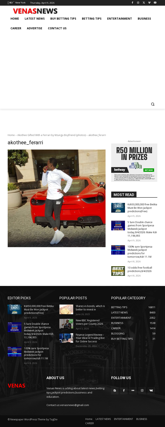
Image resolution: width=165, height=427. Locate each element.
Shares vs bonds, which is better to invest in (90, 307)
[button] (152, 104)
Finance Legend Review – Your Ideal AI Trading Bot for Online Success (90, 338)
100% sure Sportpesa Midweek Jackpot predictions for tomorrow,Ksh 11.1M (140, 251)
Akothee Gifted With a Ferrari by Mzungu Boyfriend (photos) (51, 135)
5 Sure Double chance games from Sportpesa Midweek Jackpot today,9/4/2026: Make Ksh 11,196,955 (142, 228)
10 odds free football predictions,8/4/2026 (140, 269)
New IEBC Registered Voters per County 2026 (89, 322)
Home (11, 135)
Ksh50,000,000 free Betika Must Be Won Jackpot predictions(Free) (142, 208)
